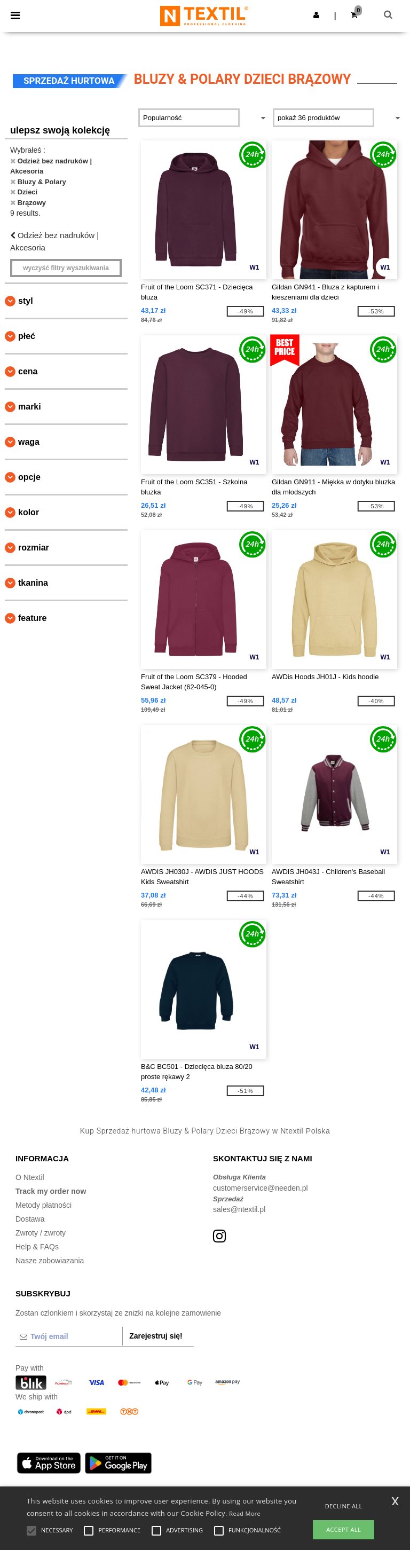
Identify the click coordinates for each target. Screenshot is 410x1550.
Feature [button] (32, 618)
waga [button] (29, 441)
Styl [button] (25, 300)
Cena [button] (27, 371)
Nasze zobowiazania (49, 1260)
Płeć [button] (26, 336)
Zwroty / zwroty (40, 1233)
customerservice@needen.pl (260, 1188)
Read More (245, 1513)
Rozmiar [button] (33, 547)
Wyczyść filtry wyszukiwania (66, 268)
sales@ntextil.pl (239, 1209)
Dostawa (29, 1219)
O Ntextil (29, 1177)
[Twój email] (68, 1336)
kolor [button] (28, 512)
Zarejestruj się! (156, 1336)
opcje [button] (29, 477)
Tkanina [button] (33, 582)
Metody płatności (43, 1205)
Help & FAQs (37, 1246)
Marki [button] (29, 406)
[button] (316, 15)
